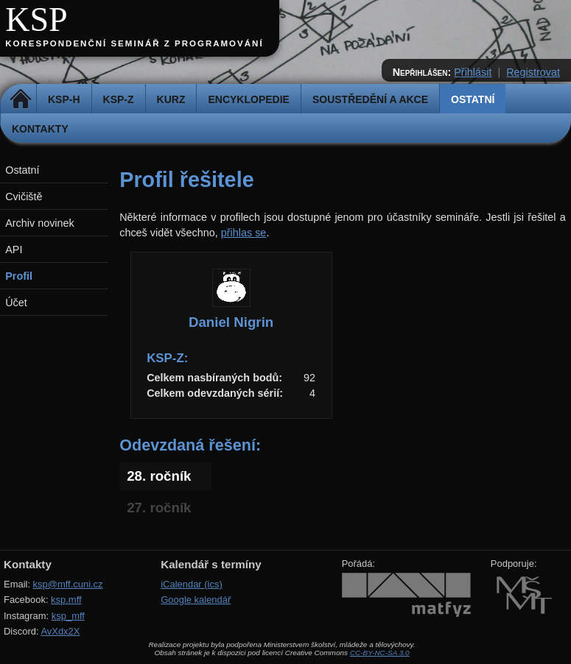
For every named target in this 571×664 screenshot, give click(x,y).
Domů (20, 99)
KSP (36, 19)
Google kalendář (196, 599)
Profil (18, 276)
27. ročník (159, 507)
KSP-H (64, 99)
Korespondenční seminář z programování (134, 43)
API (13, 249)
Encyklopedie (248, 99)
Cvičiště (23, 196)
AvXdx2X (60, 631)
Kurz (171, 99)
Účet (16, 302)
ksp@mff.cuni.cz (68, 584)
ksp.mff (66, 599)
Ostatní (472, 99)
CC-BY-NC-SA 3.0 (380, 653)
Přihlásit (472, 72)
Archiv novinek (39, 223)
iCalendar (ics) (192, 584)
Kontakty (40, 129)
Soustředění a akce (370, 99)
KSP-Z (118, 99)
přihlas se (244, 233)
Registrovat (533, 72)
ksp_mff (68, 615)
